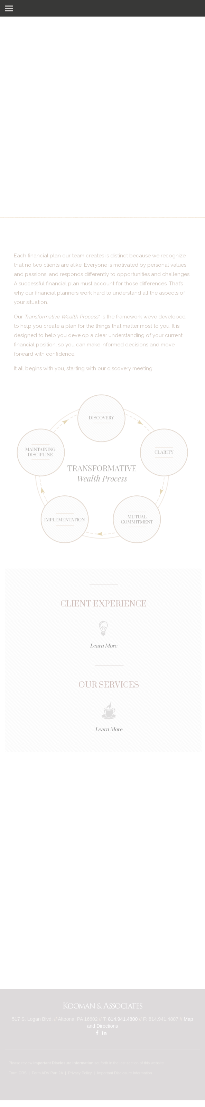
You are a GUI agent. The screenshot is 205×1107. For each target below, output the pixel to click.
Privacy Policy (80, 1073)
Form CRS (18, 1073)
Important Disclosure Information (124, 1073)
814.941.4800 (123, 1019)
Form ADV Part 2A (47, 1073)
